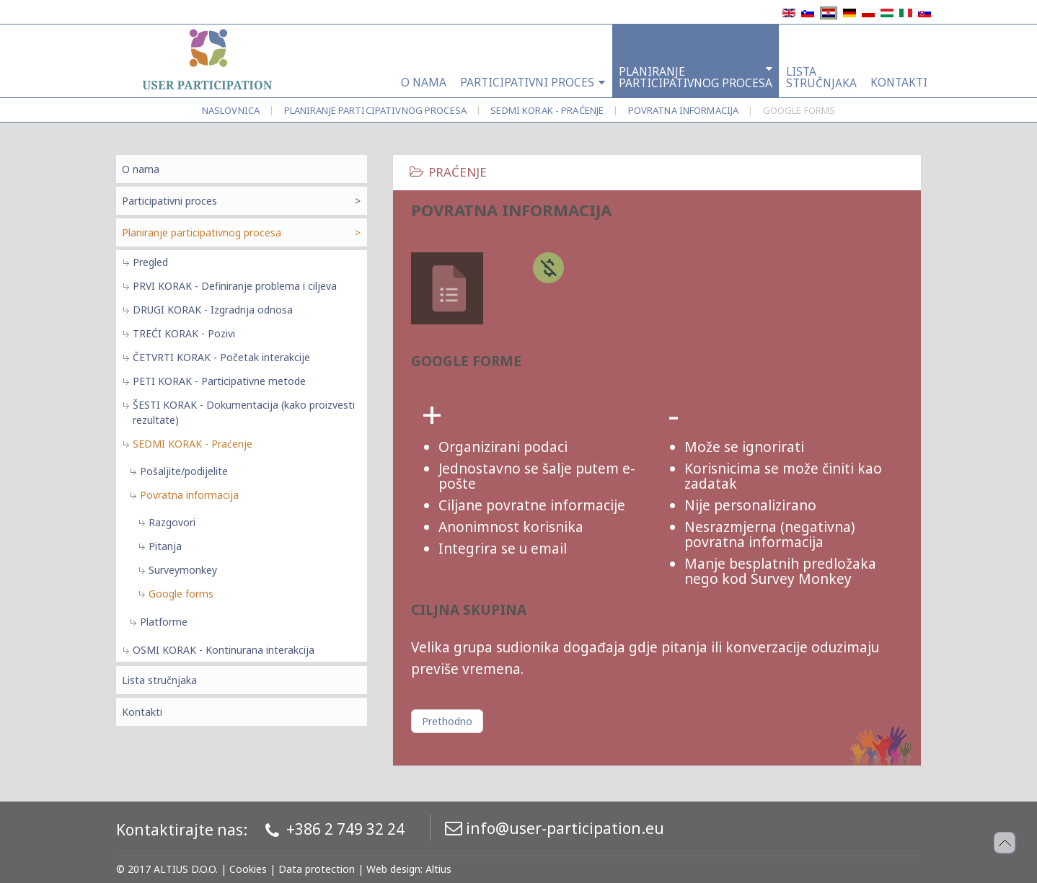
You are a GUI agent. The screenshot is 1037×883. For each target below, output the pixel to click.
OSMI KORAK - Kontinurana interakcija (223, 650)
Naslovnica (231, 110)
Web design (393, 869)
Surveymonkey (183, 570)
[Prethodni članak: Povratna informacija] (447, 721)
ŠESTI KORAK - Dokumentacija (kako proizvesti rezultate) (244, 412)
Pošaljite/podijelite (184, 471)
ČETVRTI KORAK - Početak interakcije (221, 357)
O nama (140, 169)
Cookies (248, 869)
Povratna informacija (683, 110)
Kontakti (142, 712)
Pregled (150, 262)
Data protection (316, 869)
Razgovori (172, 522)
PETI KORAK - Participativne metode (219, 381)
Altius (438, 869)
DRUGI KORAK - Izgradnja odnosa (213, 309)
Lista (159, 680)
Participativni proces (169, 201)
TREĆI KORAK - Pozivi (184, 333)
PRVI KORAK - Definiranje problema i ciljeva (235, 286)
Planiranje (375, 110)
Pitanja (165, 546)
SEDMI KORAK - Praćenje (547, 110)
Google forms (181, 593)
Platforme (163, 622)
